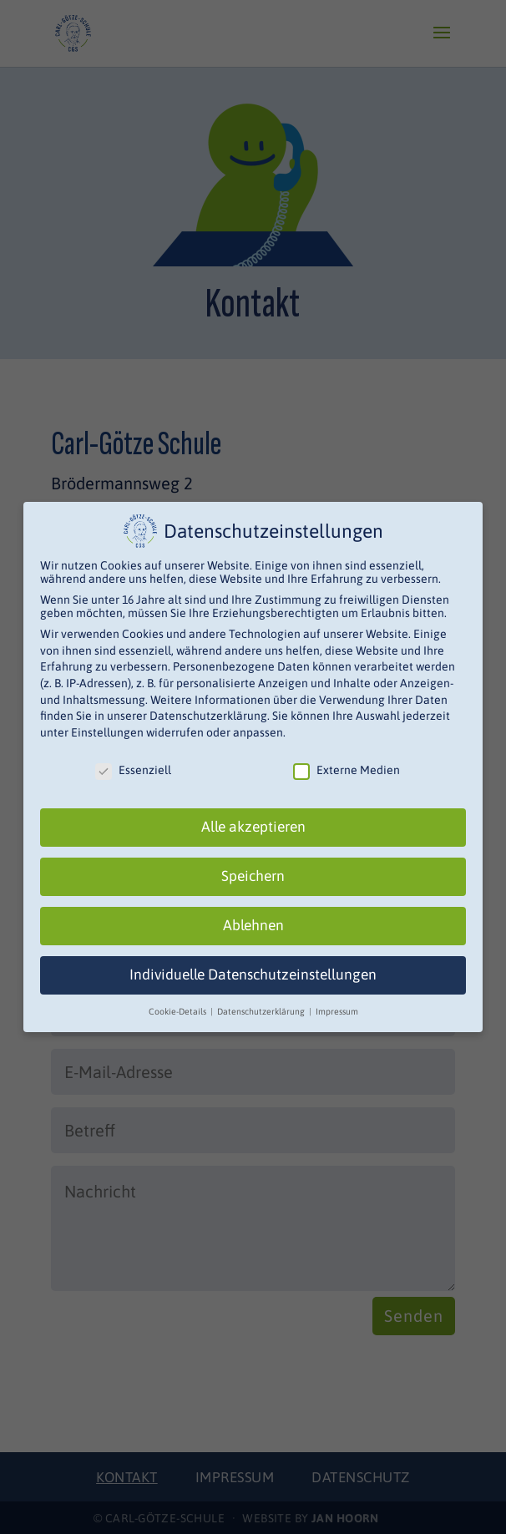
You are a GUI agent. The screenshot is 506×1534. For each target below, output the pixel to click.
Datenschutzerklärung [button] (262, 1011)
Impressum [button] (337, 1011)
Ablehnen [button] (253, 925)
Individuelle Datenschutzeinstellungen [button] (253, 974)
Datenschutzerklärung (208, 715)
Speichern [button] (253, 876)
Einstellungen (107, 732)
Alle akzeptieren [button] (253, 826)
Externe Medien (346, 770)
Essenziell (133, 770)
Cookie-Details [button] (179, 1011)
